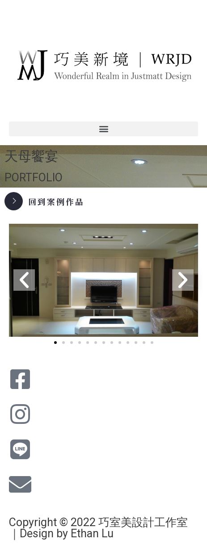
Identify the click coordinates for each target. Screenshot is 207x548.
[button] (103, 128)
